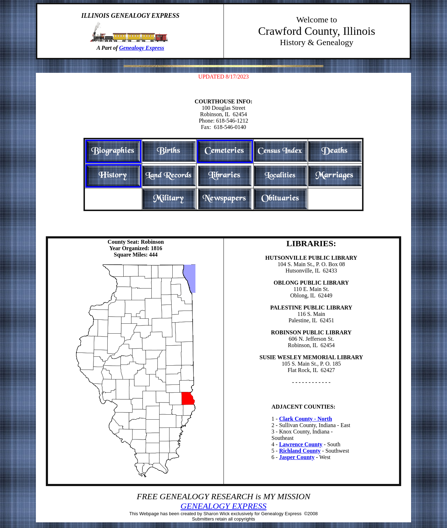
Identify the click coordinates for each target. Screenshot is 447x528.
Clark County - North (305, 419)
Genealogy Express (141, 48)
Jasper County (296, 457)
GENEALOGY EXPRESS (223, 506)
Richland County (300, 451)
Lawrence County (300, 444)
